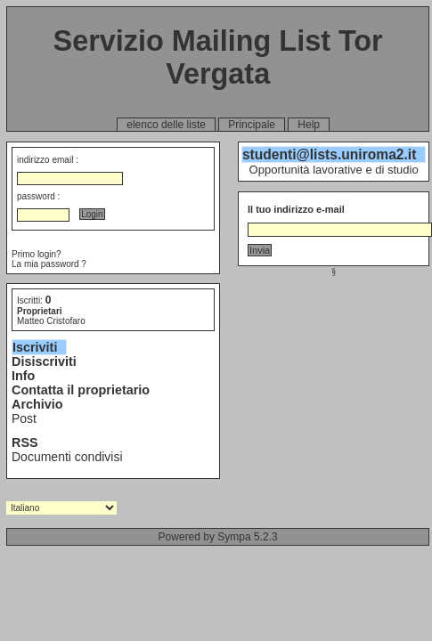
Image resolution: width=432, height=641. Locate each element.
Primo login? (36, 254)
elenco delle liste (166, 124)
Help (309, 124)
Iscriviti (34, 347)
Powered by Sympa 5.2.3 (218, 537)
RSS (25, 442)
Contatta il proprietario (81, 390)
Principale (251, 124)
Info (23, 376)
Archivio (37, 404)
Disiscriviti (44, 361)
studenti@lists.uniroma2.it (329, 154)
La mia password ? (49, 264)
